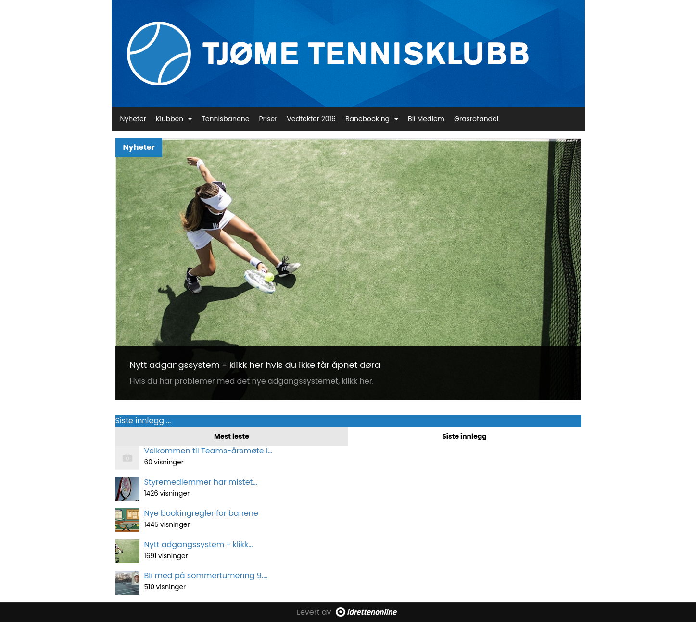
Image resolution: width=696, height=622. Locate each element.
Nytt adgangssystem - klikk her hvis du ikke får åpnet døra (255, 365)
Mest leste (231, 436)
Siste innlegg (464, 436)
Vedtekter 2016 (311, 118)
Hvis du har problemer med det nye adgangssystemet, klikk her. (252, 381)
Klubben (174, 118)
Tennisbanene (225, 118)
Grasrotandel (476, 118)
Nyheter (133, 118)
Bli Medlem (426, 118)
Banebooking (371, 118)
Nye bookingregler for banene (201, 513)
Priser (268, 118)
